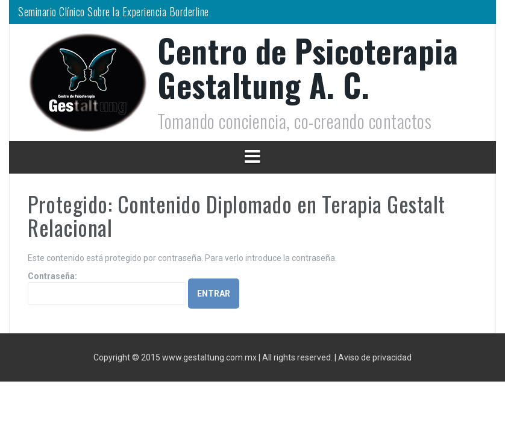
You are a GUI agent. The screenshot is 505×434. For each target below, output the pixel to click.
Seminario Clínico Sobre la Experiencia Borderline (113, 11)
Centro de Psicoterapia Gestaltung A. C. (307, 67)
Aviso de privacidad (375, 357)
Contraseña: (107, 288)
